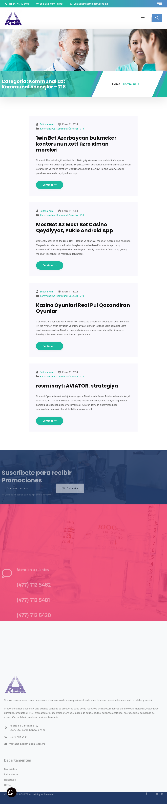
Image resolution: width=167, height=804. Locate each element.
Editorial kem (47, 124)
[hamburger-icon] (142, 18)
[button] (12, 792)
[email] (29, 492)
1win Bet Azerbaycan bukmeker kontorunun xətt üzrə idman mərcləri (76, 143)
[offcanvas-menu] (159, 3)
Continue (50, 184)
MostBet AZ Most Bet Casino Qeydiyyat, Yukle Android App (74, 227)
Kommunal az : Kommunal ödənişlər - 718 (62, 128)
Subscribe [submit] (70, 492)
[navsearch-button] (157, 18)
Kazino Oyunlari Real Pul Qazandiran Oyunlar (83, 308)
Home (116, 84)
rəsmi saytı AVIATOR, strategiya (77, 385)
